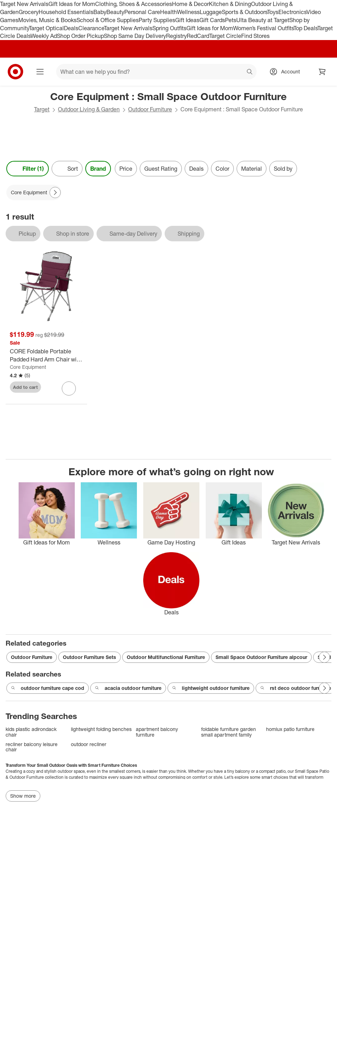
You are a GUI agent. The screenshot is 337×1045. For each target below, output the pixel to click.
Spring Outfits (169, 28)
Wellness (188, 11)
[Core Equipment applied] (33, 192)
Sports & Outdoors (244, 11)
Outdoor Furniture (150, 109)
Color (222, 168)
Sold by (283, 168)
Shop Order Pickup (80, 35)
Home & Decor (190, 3)
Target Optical (46, 28)
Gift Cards (212, 20)
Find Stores (255, 35)
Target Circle (225, 35)
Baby (99, 11)
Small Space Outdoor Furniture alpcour (261, 657)
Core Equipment (28, 367)
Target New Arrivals (24, 3)
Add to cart (25, 387)
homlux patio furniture (290, 729)
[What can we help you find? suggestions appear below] (156, 71)
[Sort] (67, 168)
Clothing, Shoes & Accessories (133, 3)
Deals (71, 28)
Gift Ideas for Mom (71, 3)
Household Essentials (66, 11)
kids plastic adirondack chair (31, 731)
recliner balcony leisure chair (32, 747)
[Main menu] (40, 71)
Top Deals (305, 28)
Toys (272, 11)
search (250, 72)
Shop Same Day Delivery (135, 35)
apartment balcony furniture (157, 731)
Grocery (29, 11)
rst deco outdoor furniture (295, 688)
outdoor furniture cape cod (47, 688)
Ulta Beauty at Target (262, 20)
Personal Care (142, 11)
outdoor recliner (88, 744)
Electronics (292, 11)
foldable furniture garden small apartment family (228, 731)
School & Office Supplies (108, 20)
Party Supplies (157, 20)
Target (41, 109)
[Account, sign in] (287, 71)
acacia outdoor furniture (128, 688)
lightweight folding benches (101, 729)
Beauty (115, 11)
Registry (176, 35)
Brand (98, 168)
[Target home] (15, 71)
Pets (230, 20)
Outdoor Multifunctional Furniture (166, 657)
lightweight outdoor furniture (211, 688)
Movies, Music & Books (47, 20)
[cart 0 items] (322, 71)
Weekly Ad (44, 35)
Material (251, 168)
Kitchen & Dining (230, 3)
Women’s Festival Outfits (263, 28)
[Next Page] (55, 192)
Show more (23, 796)
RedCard (198, 35)
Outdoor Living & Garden (89, 109)
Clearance (91, 28)
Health (168, 11)
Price (125, 168)
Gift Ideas (187, 20)
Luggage (211, 11)
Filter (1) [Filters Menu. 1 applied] (27, 168)
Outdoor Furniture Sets (89, 657)
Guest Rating (160, 168)
